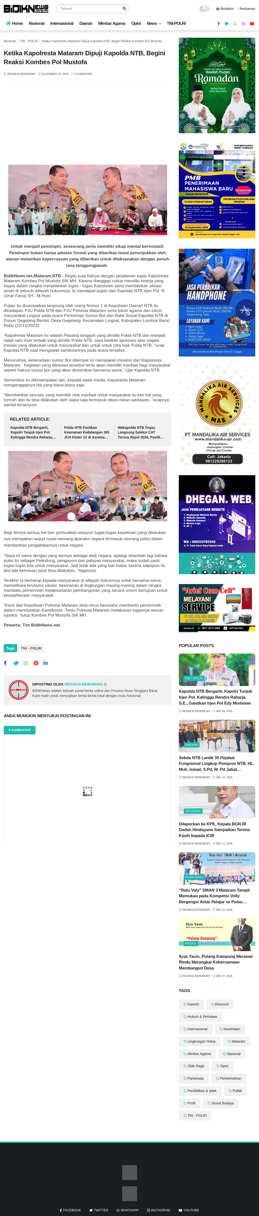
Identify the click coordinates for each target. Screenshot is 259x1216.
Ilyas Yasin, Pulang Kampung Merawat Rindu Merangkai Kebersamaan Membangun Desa (216, 962)
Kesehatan (231, 1029)
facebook (72, 1210)
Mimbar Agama (111, 23)
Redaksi (225, 9)
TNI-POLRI (176, 23)
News (152, 23)
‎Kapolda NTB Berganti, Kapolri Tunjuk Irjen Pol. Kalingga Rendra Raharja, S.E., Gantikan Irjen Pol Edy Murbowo (33, 433)
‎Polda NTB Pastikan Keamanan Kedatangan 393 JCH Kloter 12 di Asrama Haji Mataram (86, 433)
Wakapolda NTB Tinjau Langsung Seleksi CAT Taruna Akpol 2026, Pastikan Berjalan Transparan (141, 433)
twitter (101, 1210)
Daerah (85, 23)
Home (14, 23)
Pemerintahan (230, 1078)
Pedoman (246, 9)
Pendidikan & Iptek (202, 1091)
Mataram (238, 1041)
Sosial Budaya (223, 1103)
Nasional (36, 23)
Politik (237, 1091)
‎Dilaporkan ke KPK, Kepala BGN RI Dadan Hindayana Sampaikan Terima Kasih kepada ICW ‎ (214, 830)
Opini (136, 23)
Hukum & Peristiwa (202, 1017)
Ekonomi (221, 1004)
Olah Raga (194, 877)
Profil (191, 943)
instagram (160, 1210)
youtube (191, 1210)
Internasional (61, 23)
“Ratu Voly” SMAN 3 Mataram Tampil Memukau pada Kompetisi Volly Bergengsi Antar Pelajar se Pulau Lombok (214, 896)
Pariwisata (195, 1078)
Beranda (10, 41)
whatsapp (130, 1210)
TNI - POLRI (29, 41)
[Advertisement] (87, 125)
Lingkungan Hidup (201, 1041)
